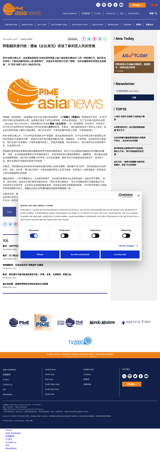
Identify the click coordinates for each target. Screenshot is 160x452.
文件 (50, 126)
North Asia (27, 24)
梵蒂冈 (138, 24)
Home (8, 430)
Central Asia (11, 24)
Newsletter (133, 13)
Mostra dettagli (126, 246)
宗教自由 (149, 24)
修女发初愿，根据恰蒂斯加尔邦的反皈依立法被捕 (25, 283)
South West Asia (59, 24)
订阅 (134, 97)
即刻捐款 (137, 5)
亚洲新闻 (86, 13)
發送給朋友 (72, 39)
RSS (122, 13)
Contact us (111, 13)
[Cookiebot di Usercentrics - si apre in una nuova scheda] (121, 195)
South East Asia (80, 24)
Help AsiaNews (70, 13)
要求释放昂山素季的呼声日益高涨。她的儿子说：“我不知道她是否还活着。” (129, 151)
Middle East (113, 24)
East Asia (41, 24)
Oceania (128, 24)
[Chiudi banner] (139, 195)
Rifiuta (40, 254)
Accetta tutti (120, 254)
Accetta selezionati (80, 254)
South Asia (97, 24)
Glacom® (28, 421)
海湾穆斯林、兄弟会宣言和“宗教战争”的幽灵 (23, 264)
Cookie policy (19, 421)
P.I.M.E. (97, 13)
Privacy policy (8, 421)
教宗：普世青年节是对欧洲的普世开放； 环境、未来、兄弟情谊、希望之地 (37, 274)
